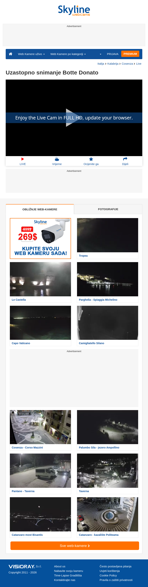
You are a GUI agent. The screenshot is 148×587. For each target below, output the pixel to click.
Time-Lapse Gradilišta (68, 575)
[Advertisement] (73, 37)
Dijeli (125, 161)
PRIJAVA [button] (112, 54)
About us (59, 566)
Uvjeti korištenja (110, 570)
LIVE (23, 161)
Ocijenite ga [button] (90, 161)
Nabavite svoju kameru (68, 570)
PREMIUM (130, 53)
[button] (98, 54)
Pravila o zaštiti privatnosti (116, 580)
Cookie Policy (108, 575)
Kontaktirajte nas (64, 580)
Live (138, 63)
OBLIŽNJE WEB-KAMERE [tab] (39, 209)
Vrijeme (57, 161)
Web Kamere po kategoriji (68, 54)
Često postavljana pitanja (115, 566)
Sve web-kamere (75, 546)
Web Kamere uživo (31, 54)
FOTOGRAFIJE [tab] (108, 209)
